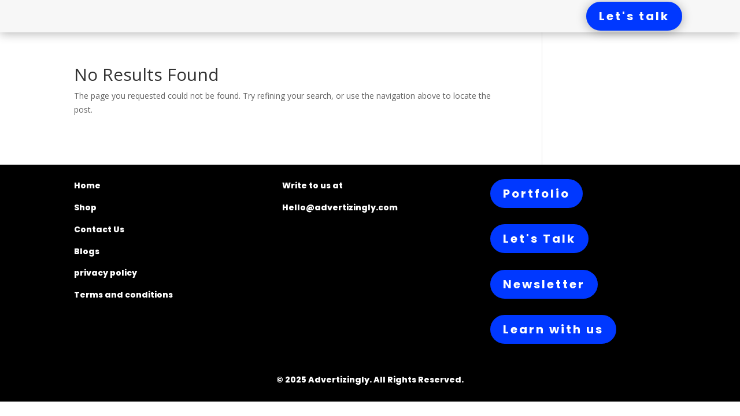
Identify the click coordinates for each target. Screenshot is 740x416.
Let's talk (634, 16)
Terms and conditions (123, 294)
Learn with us (553, 329)
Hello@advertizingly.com (340, 207)
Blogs (86, 251)
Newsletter (544, 284)
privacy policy (105, 272)
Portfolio (536, 193)
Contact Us (99, 229)
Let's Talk (539, 239)
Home (87, 185)
